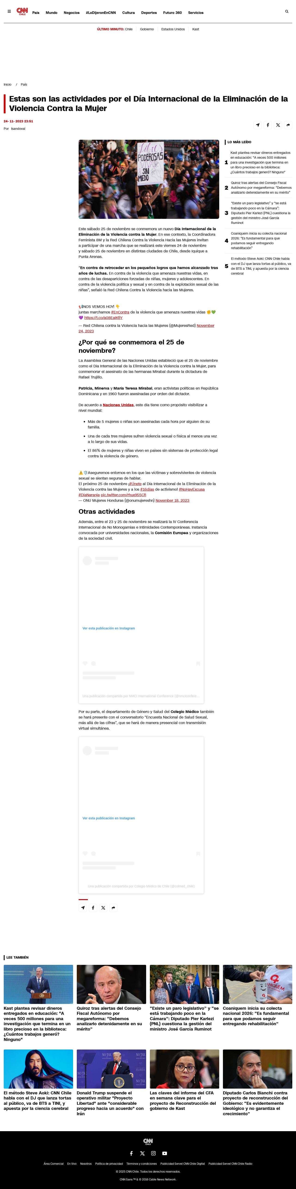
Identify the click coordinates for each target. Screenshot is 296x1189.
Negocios (72, 12)
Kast (195, 29)
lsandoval (18, 128)
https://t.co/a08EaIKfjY (103, 317)
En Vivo (72, 1164)
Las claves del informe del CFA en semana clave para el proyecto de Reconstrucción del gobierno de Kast (183, 1101)
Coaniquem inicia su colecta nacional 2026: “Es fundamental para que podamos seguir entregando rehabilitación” (259, 240)
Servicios (196, 12)
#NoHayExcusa (192, 489)
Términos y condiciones (141, 1164)
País (35, 12)
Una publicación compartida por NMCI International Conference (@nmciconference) (143, 696)
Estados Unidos (173, 29)
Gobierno (147, 29)
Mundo (51, 12)
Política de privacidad (109, 1164)
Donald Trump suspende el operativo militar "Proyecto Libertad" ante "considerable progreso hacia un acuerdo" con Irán (110, 1103)
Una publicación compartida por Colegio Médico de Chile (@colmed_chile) (141, 886)
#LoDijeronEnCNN (101, 12)
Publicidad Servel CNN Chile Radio (230, 1164)
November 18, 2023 (172, 500)
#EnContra (120, 312)
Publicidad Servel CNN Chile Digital (182, 1164)
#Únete (135, 483)
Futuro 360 (172, 12)
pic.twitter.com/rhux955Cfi (123, 495)
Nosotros (86, 1164)
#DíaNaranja (89, 495)
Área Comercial (54, 1164)
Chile (129, 29)
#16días (147, 489)
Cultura (128, 12)
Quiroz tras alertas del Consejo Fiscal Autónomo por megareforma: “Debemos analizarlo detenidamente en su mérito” (261, 187)
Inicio (7, 84)
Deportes (149, 12)
